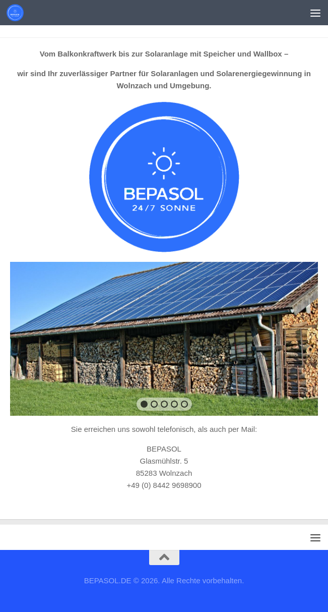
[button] (144, 404)
